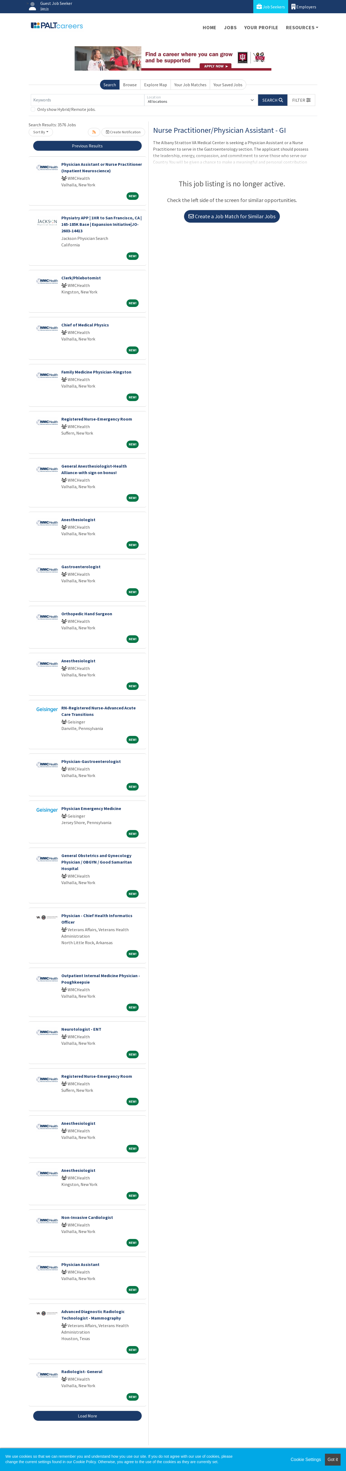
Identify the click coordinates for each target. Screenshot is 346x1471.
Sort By (39, 132)
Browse (130, 84)
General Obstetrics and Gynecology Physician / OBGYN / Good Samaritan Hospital (96, 862)
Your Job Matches (190, 84)
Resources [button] (300, 27)
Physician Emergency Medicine (91, 808)
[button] (301, 100)
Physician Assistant (80, 1264)
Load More (87, 1416)
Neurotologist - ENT (81, 1029)
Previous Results (87, 145)
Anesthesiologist (78, 519)
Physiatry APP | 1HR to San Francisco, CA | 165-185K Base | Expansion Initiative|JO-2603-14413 (101, 224)
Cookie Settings (306, 1459)
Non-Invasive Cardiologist (87, 1217)
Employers (303, 6)
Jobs (230, 27)
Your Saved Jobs (228, 84)
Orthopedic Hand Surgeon (86, 613)
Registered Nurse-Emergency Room (96, 419)
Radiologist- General (81, 1371)
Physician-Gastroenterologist (91, 761)
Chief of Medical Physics (85, 325)
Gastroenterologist (81, 566)
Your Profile (261, 27)
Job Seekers (271, 6)
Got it (333, 1459)
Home (210, 27)
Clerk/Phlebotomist (81, 277)
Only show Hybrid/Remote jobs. (66, 109)
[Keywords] (87, 100)
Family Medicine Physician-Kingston (96, 372)
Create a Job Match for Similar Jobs (231, 216)
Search (110, 84)
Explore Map (155, 84)
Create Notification (123, 132)
